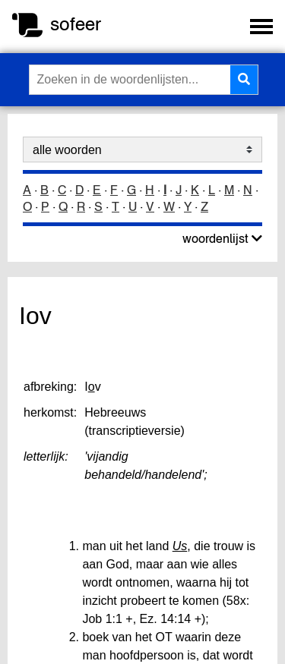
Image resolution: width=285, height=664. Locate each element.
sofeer (75, 23)
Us (180, 546)
